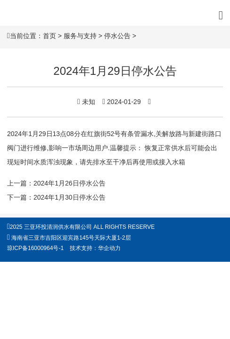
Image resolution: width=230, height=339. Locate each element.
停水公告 (117, 36)
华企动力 (109, 248)
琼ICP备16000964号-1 (35, 248)
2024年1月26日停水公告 (69, 183)
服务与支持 (80, 36)
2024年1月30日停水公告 (69, 197)
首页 (49, 36)
